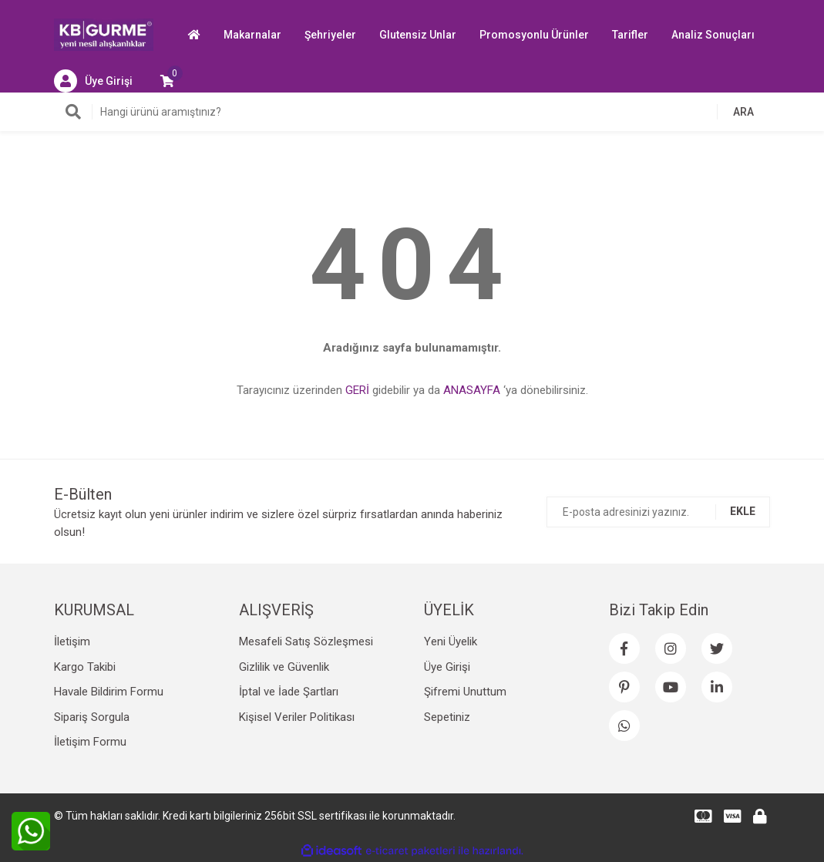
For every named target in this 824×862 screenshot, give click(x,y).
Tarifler (630, 35)
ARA (743, 112)
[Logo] (104, 34)
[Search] (412, 112)
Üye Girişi (447, 667)
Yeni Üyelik (450, 641)
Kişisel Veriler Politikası (297, 717)
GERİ (357, 390)
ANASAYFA (471, 390)
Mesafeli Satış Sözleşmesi (306, 641)
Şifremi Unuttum (465, 692)
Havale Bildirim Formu (108, 692)
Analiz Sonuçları (713, 35)
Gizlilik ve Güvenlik (284, 667)
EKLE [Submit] (742, 511)
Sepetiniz (447, 717)
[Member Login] (93, 81)
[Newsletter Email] (658, 512)
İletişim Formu (90, 742)
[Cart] (167, 81)
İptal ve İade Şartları (288, 692)
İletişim (72, 641)
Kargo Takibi (85, 667)
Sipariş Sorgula (91, 717)
